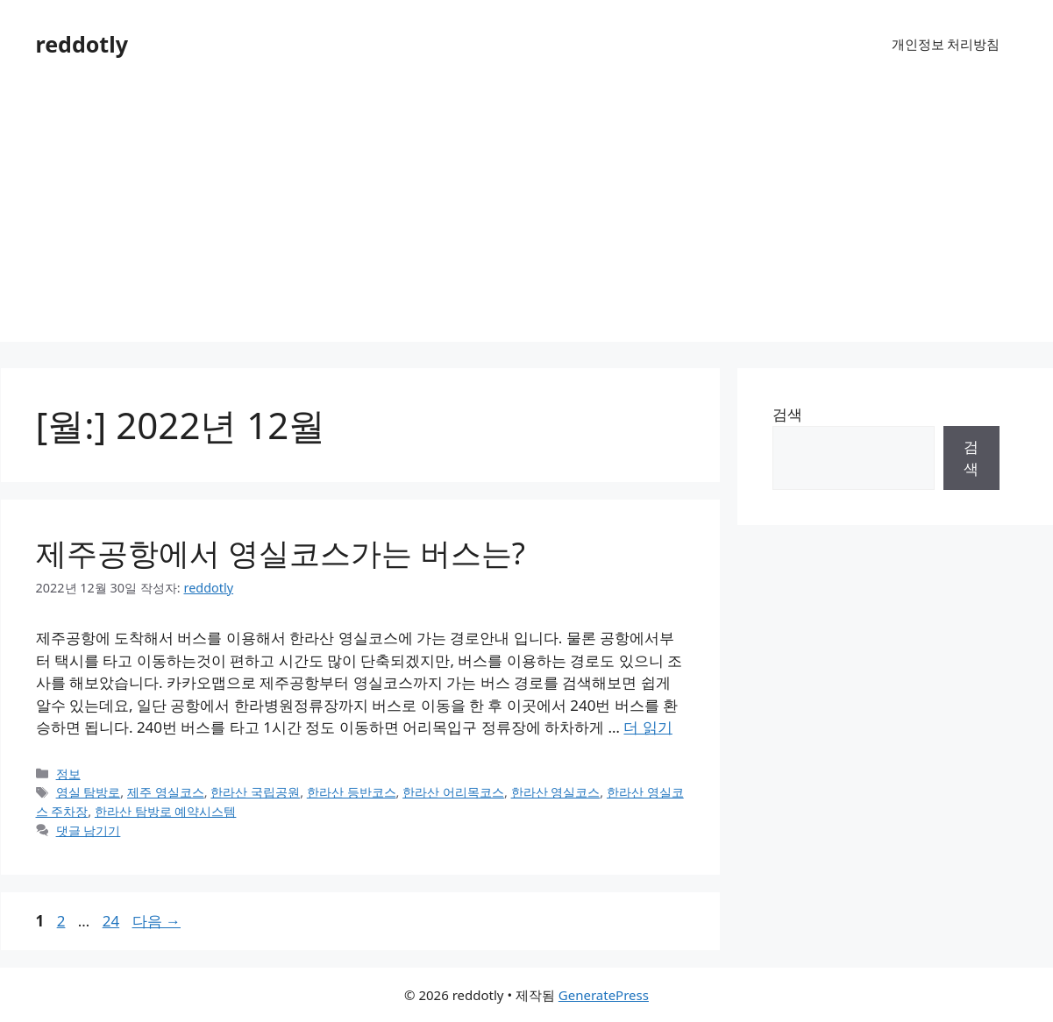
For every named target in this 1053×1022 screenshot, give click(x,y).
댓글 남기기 (88, 830)
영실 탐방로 (88, 792)
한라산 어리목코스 (453, 792)
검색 (787, 414)
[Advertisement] (527, 219)
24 (110, 921)
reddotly (82, 44)
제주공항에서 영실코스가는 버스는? (280, 552)
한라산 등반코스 (351, 792)
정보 (68, 773)
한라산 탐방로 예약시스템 (166, 811)
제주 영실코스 (165, 792)
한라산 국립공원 (255, 792)
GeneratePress (604, 995)
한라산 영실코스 (556, 792)
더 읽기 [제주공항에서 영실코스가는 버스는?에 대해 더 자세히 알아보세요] (647, 727)
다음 (156, 921)
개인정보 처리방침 (946, 44)
